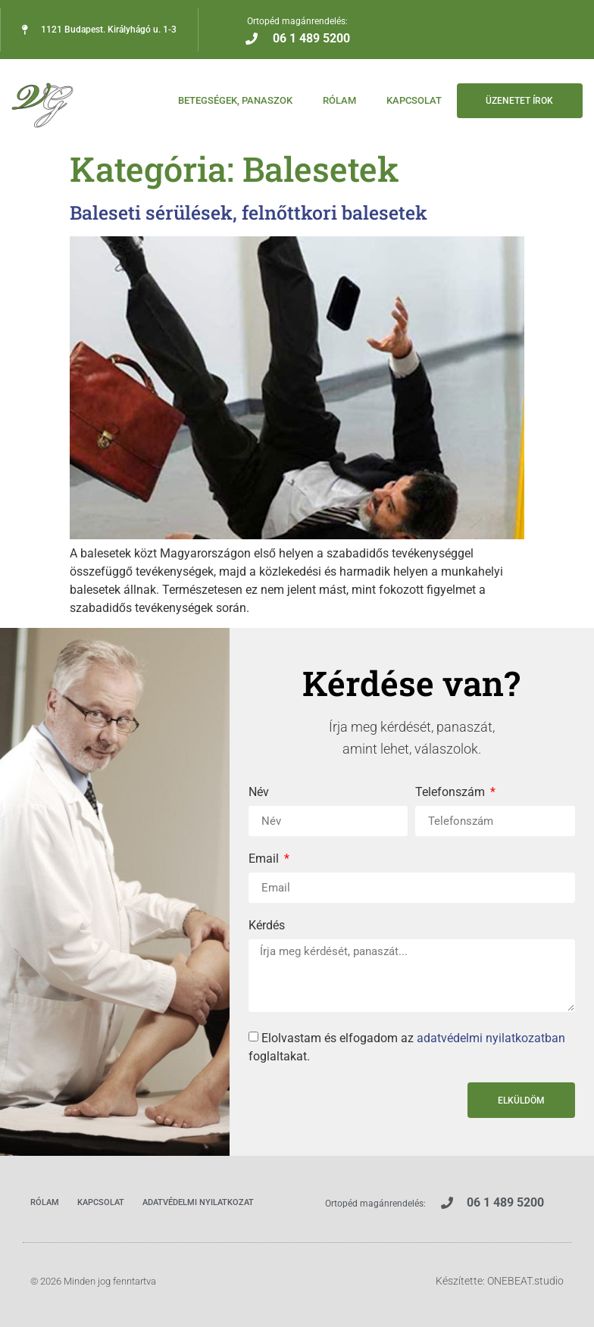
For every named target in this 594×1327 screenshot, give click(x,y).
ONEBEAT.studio (525, 1281)
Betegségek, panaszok (233, 100)
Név (259, 792)
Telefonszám (451, 792)
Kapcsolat (411, 100)
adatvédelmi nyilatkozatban (491, 1038)
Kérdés (267, 926)
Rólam (337, 100)
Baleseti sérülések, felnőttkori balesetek (248, 212)
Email (265, 859)
